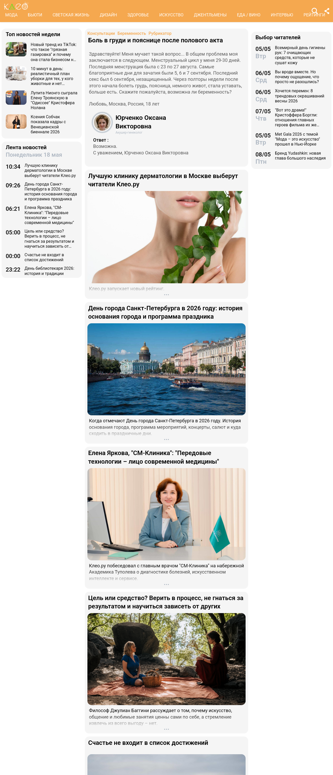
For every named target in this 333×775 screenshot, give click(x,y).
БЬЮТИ (35, 14)
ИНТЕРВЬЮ (282, 14)
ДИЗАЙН (108, 14)
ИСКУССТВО (171, 14)
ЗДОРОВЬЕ (138, 14)
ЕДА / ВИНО (248, 14)
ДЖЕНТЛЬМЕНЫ (210, 14)
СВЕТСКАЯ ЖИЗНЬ (71, 14)
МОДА (11, 14)
